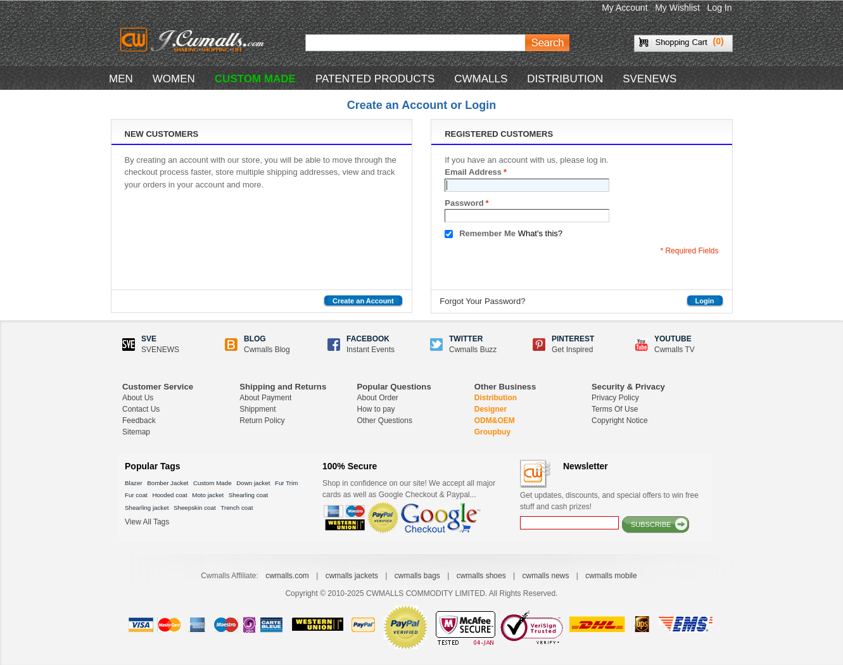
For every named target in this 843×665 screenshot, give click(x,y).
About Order (377, 397)
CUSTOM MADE (255, 79)
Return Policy (261, 420)
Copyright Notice (620, 420)
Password (464, 203)
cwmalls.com (287, 575)
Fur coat (136, 494)
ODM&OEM (494, 420)
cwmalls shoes (481, 575)
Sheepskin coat (195, 507)
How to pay (376, 409)
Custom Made (212, 482)
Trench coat (236, 507)
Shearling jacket (146, 507)
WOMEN (174, 79)
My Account (624, 8)
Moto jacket (208, 494)
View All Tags (147, 521)
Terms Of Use (615, 409)
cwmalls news (545, 575)
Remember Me (487, 233)
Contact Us (141, 409)
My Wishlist (677, 8)
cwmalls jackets (352, 575)
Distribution (495, 397)
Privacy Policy (615, 397)
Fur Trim (286, 482)
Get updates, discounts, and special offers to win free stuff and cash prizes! (609, 501)
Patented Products (374, 79)
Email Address (473, 172)
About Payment (265, 397)
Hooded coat (169, 494)
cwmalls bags (417, 575)
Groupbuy (492, 432)
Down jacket (253, 482)
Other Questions (384, 420)
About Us (137, 397)
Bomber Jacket (167, 482)
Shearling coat (248, 494)
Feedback (139, 420)
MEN (121, 79)
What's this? (540, 233)
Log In (719, 8)
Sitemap (136, 432)
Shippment (257, 409)
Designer (490, 409)
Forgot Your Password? (482, 301)
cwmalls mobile (611, 575)
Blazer (134, 482)
